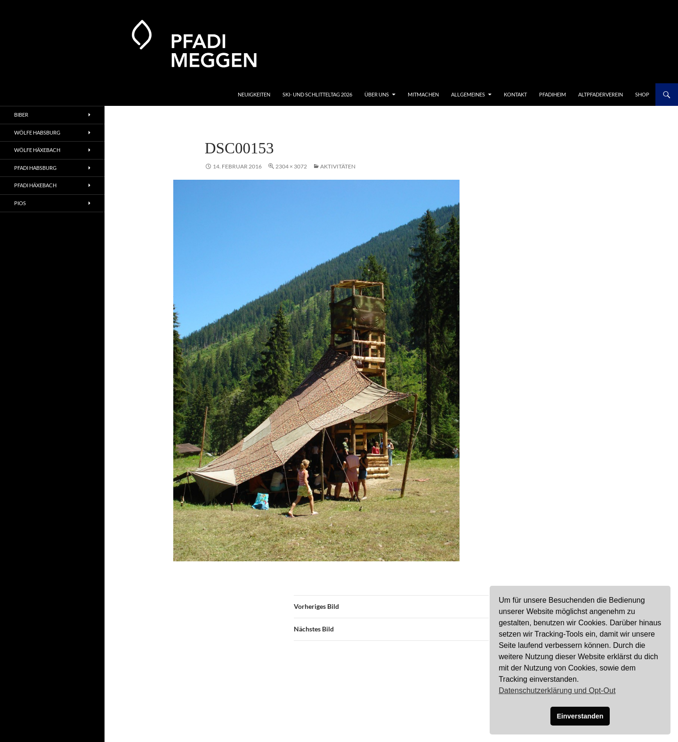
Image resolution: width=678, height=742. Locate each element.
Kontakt (515, 94)
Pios (20, 203)
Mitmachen (423, 94)
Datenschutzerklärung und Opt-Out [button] (557, 690)
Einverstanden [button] (580, 716)
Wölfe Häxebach (37, 150)
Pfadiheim (552, 94)
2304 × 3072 (291, 166)
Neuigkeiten (254, 94)
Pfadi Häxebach (35, 185)
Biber (21, 115)
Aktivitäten (337, 166)
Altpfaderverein (600, 94)
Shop (642, 94)
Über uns (376, 94)
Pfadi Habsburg (35, 168)
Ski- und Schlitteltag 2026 (317, 94)
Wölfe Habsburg (37, 132)
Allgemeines (468, 94)
